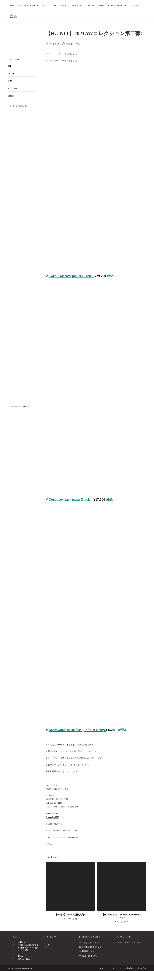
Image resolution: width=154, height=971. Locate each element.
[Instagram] (48, 944)
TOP (101, 968)
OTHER (11, 96)
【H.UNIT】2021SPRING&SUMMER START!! (121, 916)
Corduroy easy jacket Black (71, 276)
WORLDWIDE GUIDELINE (128, 943)
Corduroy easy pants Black (71, 499)
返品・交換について (91, 956)
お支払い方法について (92, 947)
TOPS (10, 81)
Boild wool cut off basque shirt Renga (77, 730)
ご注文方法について (91, 943)
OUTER (11, 73)
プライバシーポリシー (114, 968)
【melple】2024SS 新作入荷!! (70, 914)
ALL (9, 66)
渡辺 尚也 (54, 44)
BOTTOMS (12, 88)
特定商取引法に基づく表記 (135, 968)
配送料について (89, 951)
